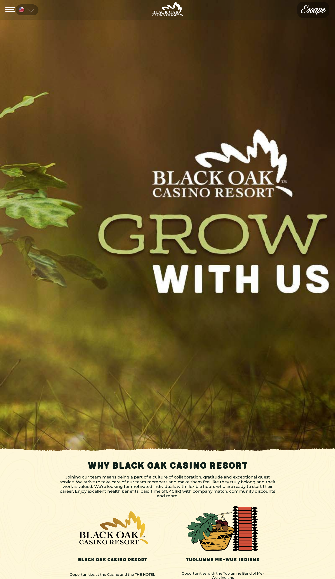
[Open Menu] (11, 9)
